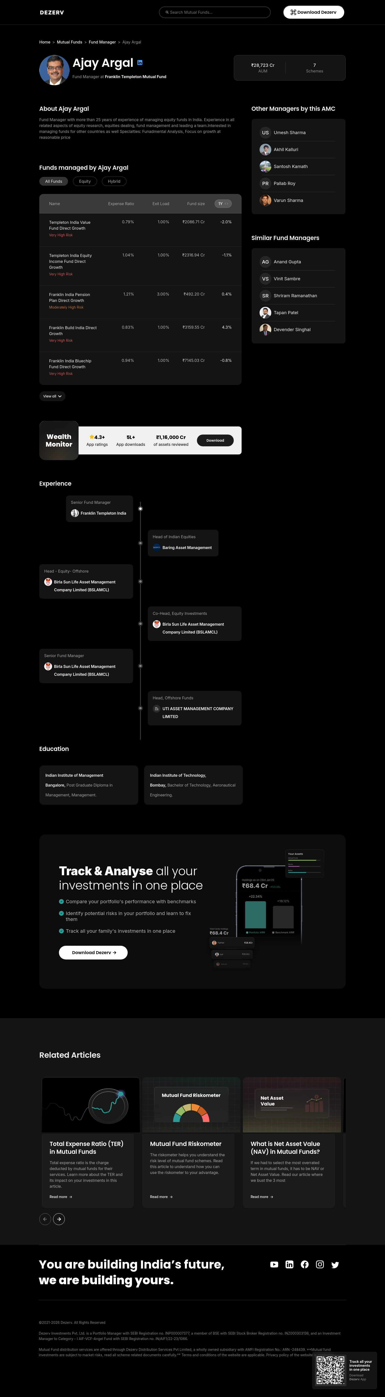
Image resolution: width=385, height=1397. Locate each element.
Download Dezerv (313, 12)
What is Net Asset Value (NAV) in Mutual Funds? (297, 1148)
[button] (53, 181)
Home (44, 42)
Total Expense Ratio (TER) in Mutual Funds (90, 1148)
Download (215, 440)
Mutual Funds (69, 42)
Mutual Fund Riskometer (192, 1144)
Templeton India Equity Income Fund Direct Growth (70, 261)
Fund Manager (102, 42)
